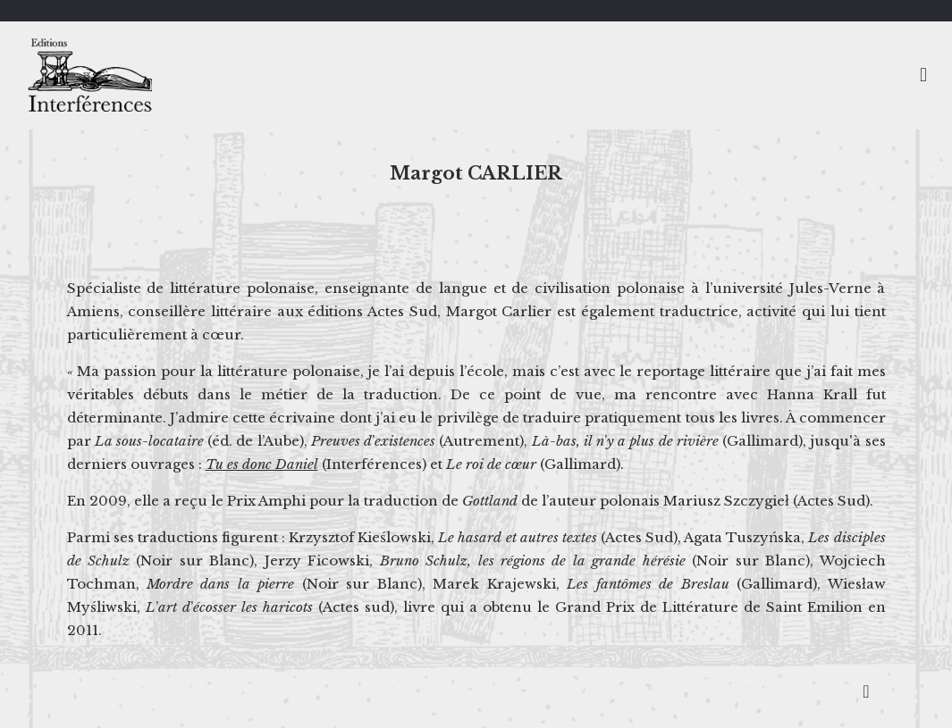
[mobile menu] (923, 75)
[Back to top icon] (866, 691)
